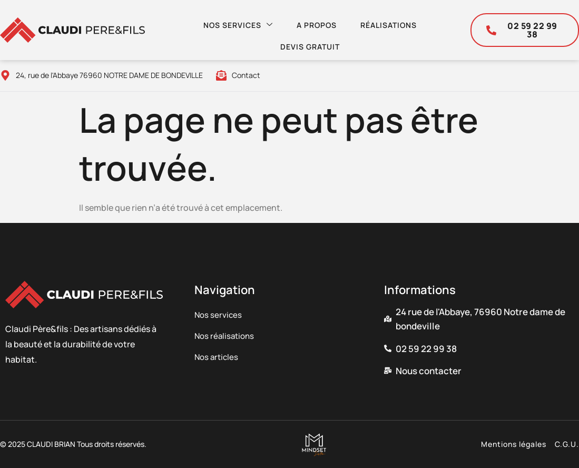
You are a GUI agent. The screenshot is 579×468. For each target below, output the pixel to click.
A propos (313, 22)
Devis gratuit (306, 38)
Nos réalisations (226, 336)
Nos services (232, 21)
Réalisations (387, 22)
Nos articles (217, 357)
